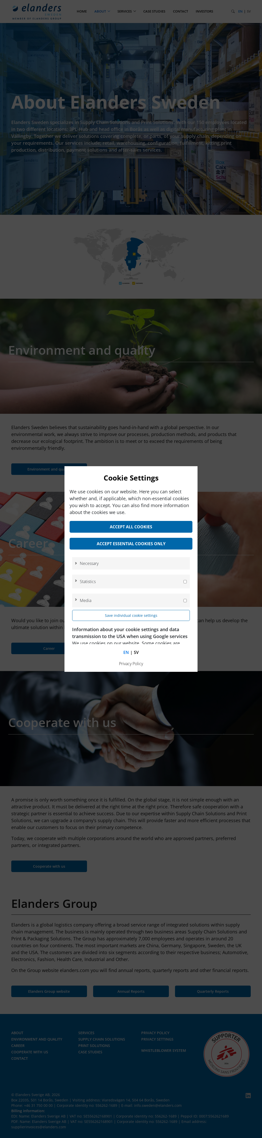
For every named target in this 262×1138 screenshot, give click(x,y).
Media (85, 600)
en (126, 652)
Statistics (88, 581)
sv (136, 652)
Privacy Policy (131, 663)
